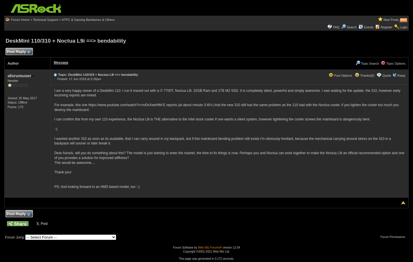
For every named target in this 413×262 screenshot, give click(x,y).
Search (352, 27)
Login (404, 27)
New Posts (391, 19)
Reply (401, 75)
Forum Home (20, 19)
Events (366, 27)
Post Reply (18, 51)
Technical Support (45, 19)
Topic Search (367, 63)
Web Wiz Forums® (210, 247)
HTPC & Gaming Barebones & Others (88, 19)
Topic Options (393, 63)
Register (387, 27)
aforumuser (20, 75)
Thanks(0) (364, 75)
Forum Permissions (394, 237)
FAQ (336, 27)
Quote (386, 75)
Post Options (340, 75)
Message (61, 63)
